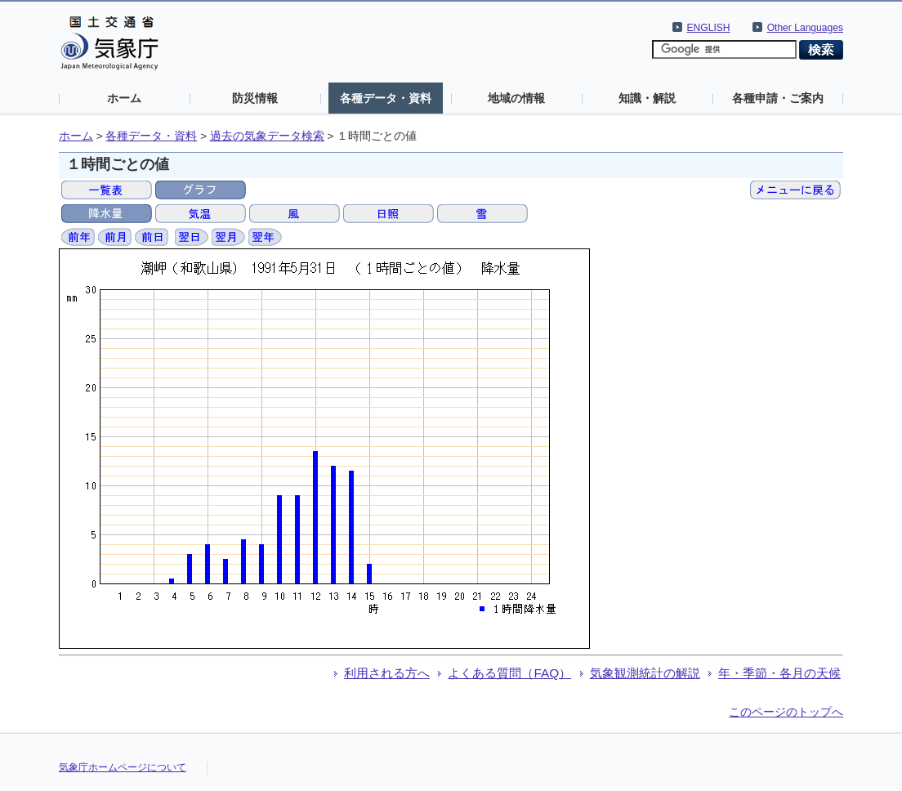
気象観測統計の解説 (645, 673)
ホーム (124, 98)
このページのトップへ (786, 711)
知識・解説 (647, 98)
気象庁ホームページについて (122, 767)
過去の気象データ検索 (267, 136)
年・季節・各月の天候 (779, 673)
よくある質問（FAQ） (509, 673)
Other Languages (805, 28)
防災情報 (255, 98)
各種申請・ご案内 (778, 98)
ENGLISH (708, 28)
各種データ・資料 (385, 98)
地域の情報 (516, 98)
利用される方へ (387, 673)
